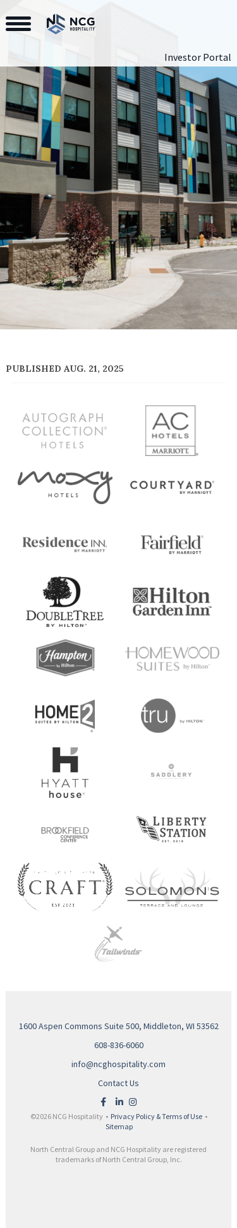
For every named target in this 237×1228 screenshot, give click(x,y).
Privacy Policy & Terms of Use (156, 1116)
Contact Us (118, 1083)
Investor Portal (197, 57)
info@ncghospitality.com (118, 1064)
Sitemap (119, 1126)
